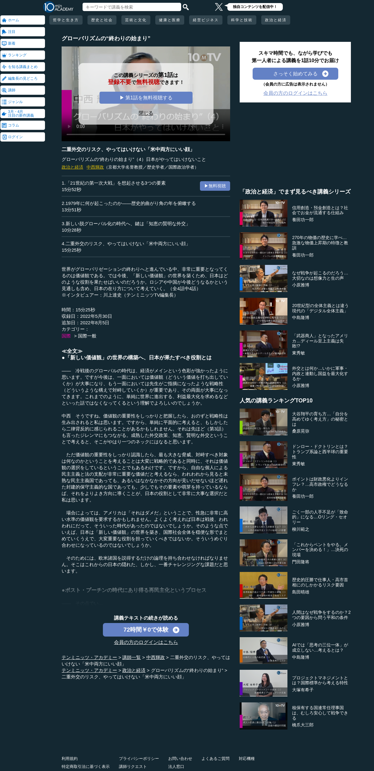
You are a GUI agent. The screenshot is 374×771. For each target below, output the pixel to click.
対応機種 (247, 758)
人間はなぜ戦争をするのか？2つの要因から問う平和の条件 (321, 615)
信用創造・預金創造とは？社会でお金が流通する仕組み (320, 210)
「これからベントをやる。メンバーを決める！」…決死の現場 (320, 549)
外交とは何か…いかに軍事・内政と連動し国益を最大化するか (320, 373)
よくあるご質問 (215, 758)
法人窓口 (176, 766)
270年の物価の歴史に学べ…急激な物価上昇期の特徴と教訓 (320, 242)
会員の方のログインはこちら (146, 642)
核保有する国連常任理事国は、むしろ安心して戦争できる (320, 713)
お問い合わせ (180, 758)
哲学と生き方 (66, 20)
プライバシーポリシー (139, 758)
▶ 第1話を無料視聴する (146, 97)
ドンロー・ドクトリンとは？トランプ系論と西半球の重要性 (320, 451)
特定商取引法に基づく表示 (86, 766)
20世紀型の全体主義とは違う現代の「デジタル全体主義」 (320, 308)
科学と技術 (242, 20)
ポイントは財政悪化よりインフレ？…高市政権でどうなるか (320, 484)
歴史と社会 (102, 20)
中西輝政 (95, 167)
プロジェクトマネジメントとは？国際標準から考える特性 (320, 680)
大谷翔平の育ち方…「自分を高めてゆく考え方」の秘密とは (320, 419)
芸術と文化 (136, 20)
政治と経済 (276, 20)
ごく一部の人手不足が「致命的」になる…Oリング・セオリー (320, 517)
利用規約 (70, 758)
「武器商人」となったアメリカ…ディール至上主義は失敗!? (320, 341)
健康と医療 (170, 20)
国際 (66, 335)
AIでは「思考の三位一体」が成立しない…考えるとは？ (320, 647)
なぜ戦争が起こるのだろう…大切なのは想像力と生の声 (320, 275)
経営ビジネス (206, 20)
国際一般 (87, 335)
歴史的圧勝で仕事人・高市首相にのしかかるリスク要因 (320, 582)
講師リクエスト (133, 766)
